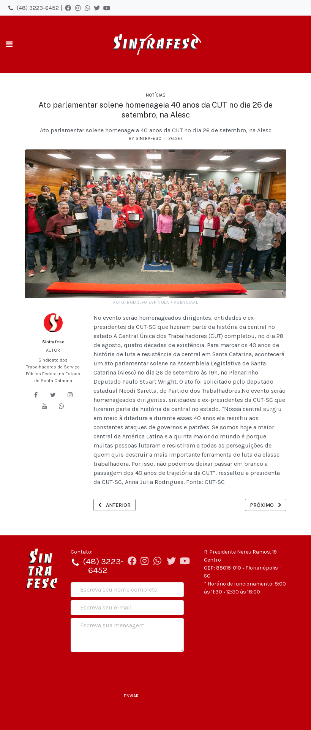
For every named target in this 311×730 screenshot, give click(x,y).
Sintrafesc (53, 341)
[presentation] (128, 669)
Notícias (156, 95)
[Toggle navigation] (9, 44)
